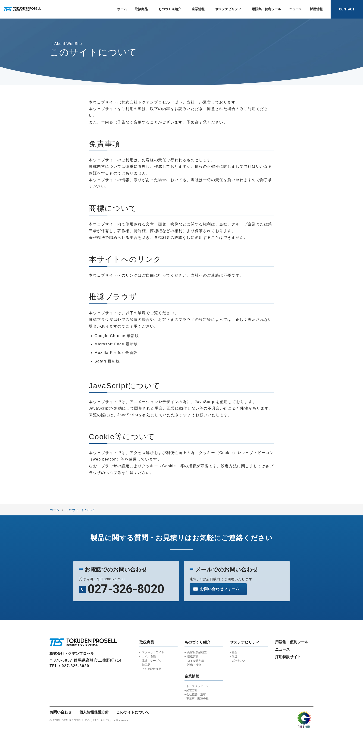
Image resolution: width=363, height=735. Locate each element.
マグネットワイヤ (153, 652)
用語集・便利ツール (266, 9)
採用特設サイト (288, 657)
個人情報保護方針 (94, 712)
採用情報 (316, 9)
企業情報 (198, 9)
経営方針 (191, 690)
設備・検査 (194, 664)
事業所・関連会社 (197, 698)
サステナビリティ (228, 9)
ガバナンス (239, 660)
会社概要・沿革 (196, 694)
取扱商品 (141, 9)
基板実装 (192, 656)
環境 (234, 656)
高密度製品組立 (197, 652)
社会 (234, 652)
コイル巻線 (149, 656)
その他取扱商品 (151, 669)
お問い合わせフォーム (219, 589)
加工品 (146, 664)
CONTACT (347, 9)
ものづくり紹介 (169, 9)
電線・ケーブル (151, 660)
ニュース (295, 9)
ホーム (122, 9)
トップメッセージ (197, 686)
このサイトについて (80, 510)
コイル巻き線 (195, 660)
